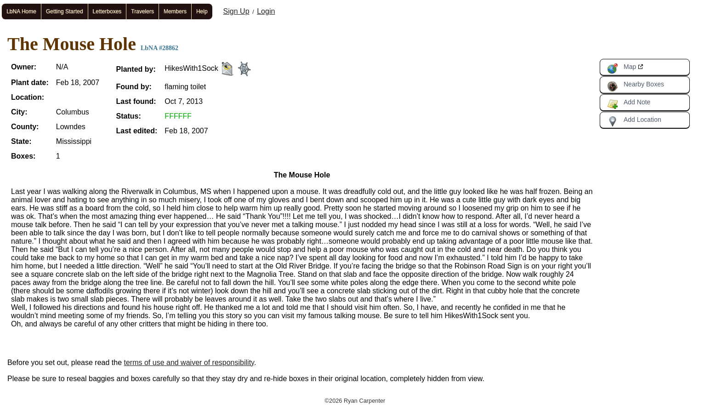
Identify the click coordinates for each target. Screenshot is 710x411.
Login (266, 11)
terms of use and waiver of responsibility (189, 362)
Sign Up (236, 11)
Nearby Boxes (635, 85)
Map (621, 68)
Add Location (634, 121)
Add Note (628, 103)
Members (175, 11)
